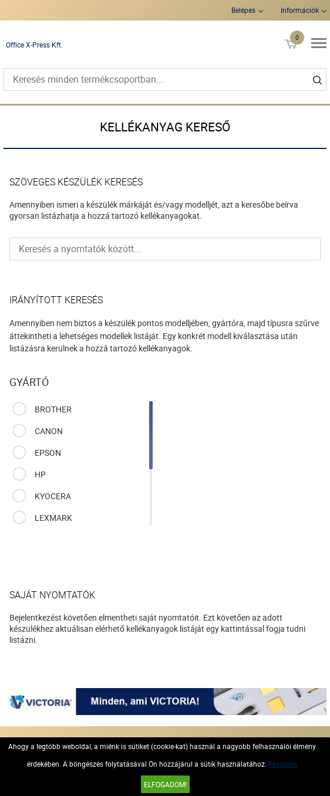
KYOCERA (53, 496)
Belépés (243, 10)
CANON (49, 430)
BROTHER (53, 409)
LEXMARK (53, 517)
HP (40, 474)
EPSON (48, 452)
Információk (300, 10)
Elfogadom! (165, 784)
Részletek (283, 763)
